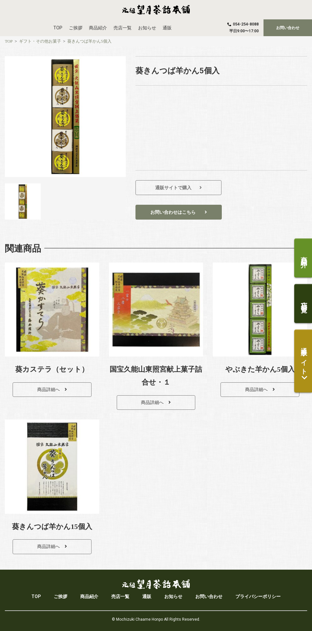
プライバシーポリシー (258, 596)
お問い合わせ (208, 596)
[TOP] (9, 41)
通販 (167, 27)
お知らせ (147, 27)
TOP (57, 27)
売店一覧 (122, 27)
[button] (288, 27)
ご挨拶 (75, 27)
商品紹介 (98, 27)
